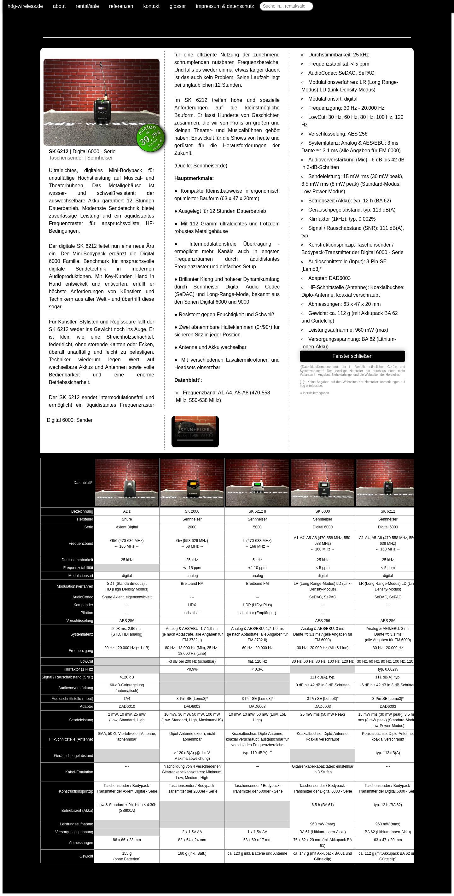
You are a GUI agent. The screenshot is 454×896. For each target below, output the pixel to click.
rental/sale (87, 6)
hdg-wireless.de (25, 6)
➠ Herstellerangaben (314, 393)
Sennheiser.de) (210, 165)
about (59, 6)
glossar (178, 6)
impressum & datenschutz (225, 6)
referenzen (121, 6)
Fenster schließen (352, 356)
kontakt (151, 6)
